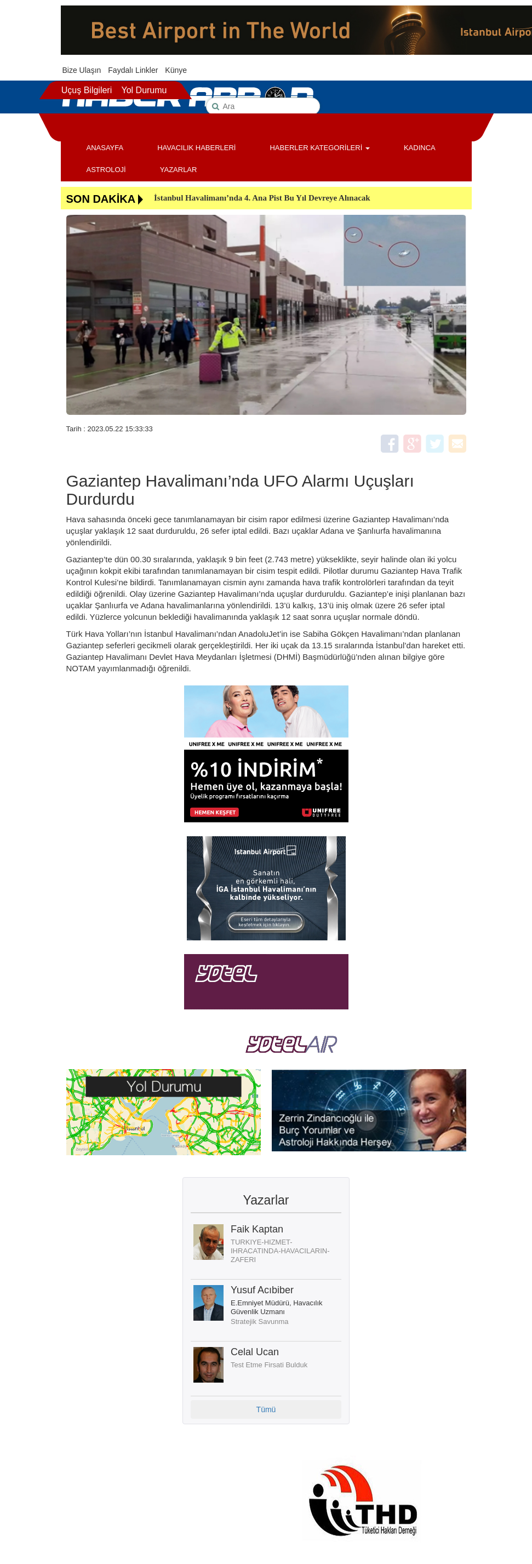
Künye (176, 70)
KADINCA (420, 148)
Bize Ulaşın (81, 70)
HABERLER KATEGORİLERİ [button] (319, 148)
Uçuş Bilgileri (86, 90)
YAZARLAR (178, 169)
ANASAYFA (105, 148)
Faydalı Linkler (133, 70)
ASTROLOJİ (106, 169)
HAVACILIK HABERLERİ (196, 148)
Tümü (266, 1409)
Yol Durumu (144, 90)
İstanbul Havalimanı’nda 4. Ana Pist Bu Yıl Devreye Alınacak (262, 197)
